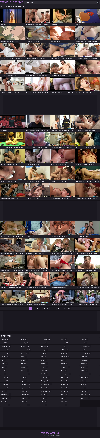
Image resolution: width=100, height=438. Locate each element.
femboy (24, 367)
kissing (44, 363)
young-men (85, 398)
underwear (85, 360)
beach (4, 367)
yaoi (83, 388)
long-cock (45, 377)
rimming (65, 384)
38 (65, 308)
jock (43, 357)
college (4, 388)
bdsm (4, 363)
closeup (4, 384)
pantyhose (65, 357)
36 (58, 308)
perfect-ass (65, 367)
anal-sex (5, 350)
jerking (44, 350)
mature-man (46, 391)
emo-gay (25, 343)
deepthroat (6, 398)
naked (44, 398)
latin (44, 370)
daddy (4, 391)
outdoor (65, 350)
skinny (64, 401)
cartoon (4, 377)
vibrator (84, 363)
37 (61, 308)
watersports (86, 374)
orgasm (64, 343)
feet (23, 363)
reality (64, 377)
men (44, 394)
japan (44, 343)
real (64, 370)
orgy (63, 346)
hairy (24, 391)
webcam (85, 377)
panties (64, 353)
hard (24, 401)
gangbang (25, 374)
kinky (44, 360)
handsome (25, 398)
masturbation (46, 384)
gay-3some (25, 384)
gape (24, 377)
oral (64, 339)
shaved (64, 388)
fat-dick (24, 360)
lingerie (44, 374)
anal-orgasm (6, 346)
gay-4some (25, 388)
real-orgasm (66, 374)
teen (84, 343)
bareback (5, 357)
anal (4, 343)
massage (45, 381)
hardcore (25, 405)
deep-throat (6, 394)
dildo (4, 401)
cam (3, 374)
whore (84, 384)
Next (69, 308)
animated (5, 353)
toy (83, 350)
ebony (24, 339)
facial (24, 357)
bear (3, 370)
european (25, 346)
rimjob (64, 381)
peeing (64, 363)
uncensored (86, 353)
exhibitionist (26, 350)
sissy (63, 398)
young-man (85, 394)
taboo (64, 405)
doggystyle (5, 405)
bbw (3, 360)
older (44, 405)
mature (44, 388)
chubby (4, 381)
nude (44, 401)
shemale (65, 391)
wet (83, 381)
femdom (25, 370)
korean (44, 367)
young (84, 391)
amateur (5, 339)
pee (63, 360)
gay (24, 381)
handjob (25, 394)
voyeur (84, 370)
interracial (45, 339)
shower (64, 394)
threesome (86, 346)
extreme (25, 353)
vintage (84, 367)
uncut (84, 357)
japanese (45, 346)
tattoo (84, 339)
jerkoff (44, 353)
